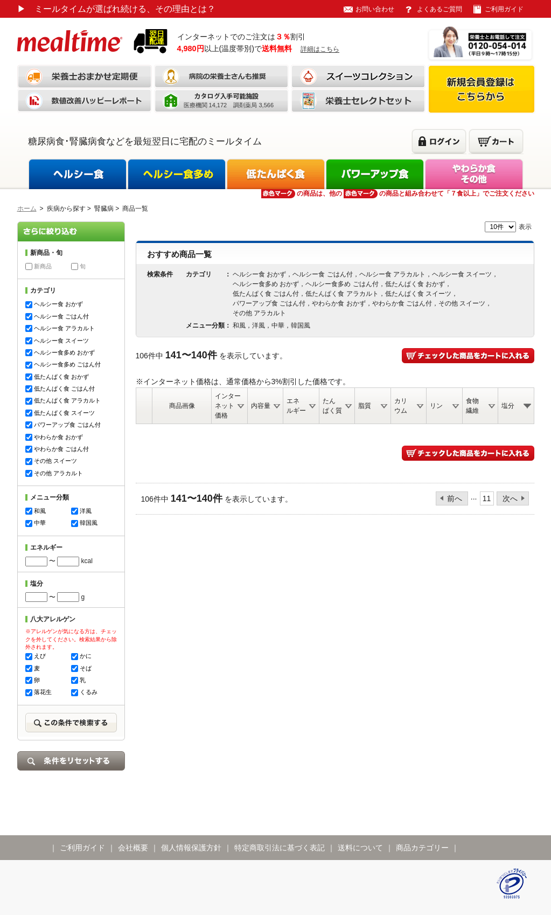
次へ (510, 498)
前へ (454, 498)
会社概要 (133, 847)
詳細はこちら (320, 49)
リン (436, 406)
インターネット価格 (228, 405)
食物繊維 (472, 405)
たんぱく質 (332, 405)
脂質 (364, 406)
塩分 (507, 406)
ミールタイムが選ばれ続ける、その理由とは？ (116, 8)
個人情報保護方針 (191, 847)
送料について (360, 847)
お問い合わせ (374, 9)
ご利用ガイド (504, 9)
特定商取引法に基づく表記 (279, 847)
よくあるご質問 (439, 9)
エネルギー (296, 405)
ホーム (27, 208)
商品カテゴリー (422, 847)
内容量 (260, 406)
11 (487, 498)
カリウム (400, 405)
